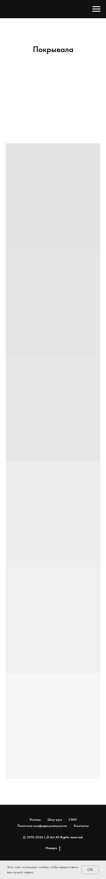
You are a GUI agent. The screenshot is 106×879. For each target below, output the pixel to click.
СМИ (73, 820)
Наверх (53, 848)
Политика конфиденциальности (42, 826)
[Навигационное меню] (96, 9)
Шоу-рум (54, 820)
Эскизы (35, 820)
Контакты (81, 826)
